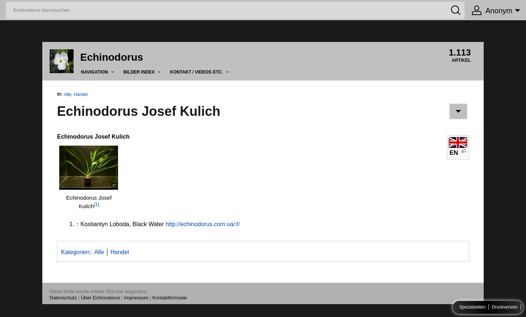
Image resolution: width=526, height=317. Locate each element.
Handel (81, 94)
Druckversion (505, 307)
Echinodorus (111, 57)
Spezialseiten (472, 307)
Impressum (136, 297)
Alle (67, 94)
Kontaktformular (169, 297)
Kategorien (75, 252)
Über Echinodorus (100, 297)
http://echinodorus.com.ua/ (200, 224)
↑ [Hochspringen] (77, 224)
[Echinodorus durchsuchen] (235, 10)
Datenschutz (63, 297)
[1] (96, 204)
